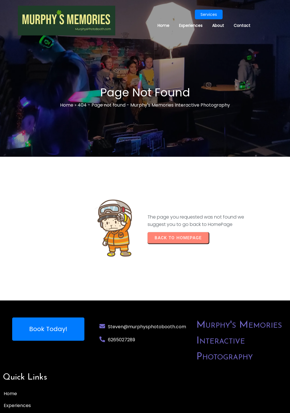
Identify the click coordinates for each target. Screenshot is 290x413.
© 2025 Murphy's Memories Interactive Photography (61, 406)
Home (66, 105)
